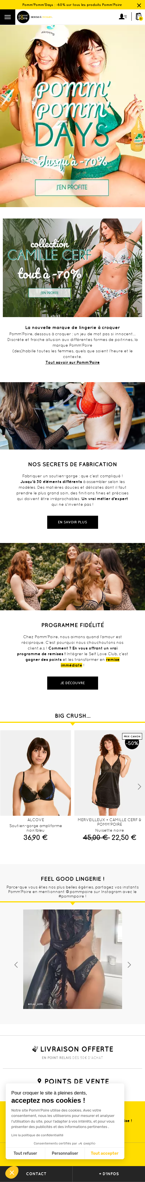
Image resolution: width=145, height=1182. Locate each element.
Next (139, 786)
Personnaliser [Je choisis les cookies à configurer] (65, 1153)
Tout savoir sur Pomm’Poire (73, 362)
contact (36, 1173)
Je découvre (72, 683)
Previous (16, 965)
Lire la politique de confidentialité (37, 1135)
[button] (12, 1172)
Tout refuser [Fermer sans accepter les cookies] (25, 1153)
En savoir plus (72, 522)
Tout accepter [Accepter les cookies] (104, 1153)
